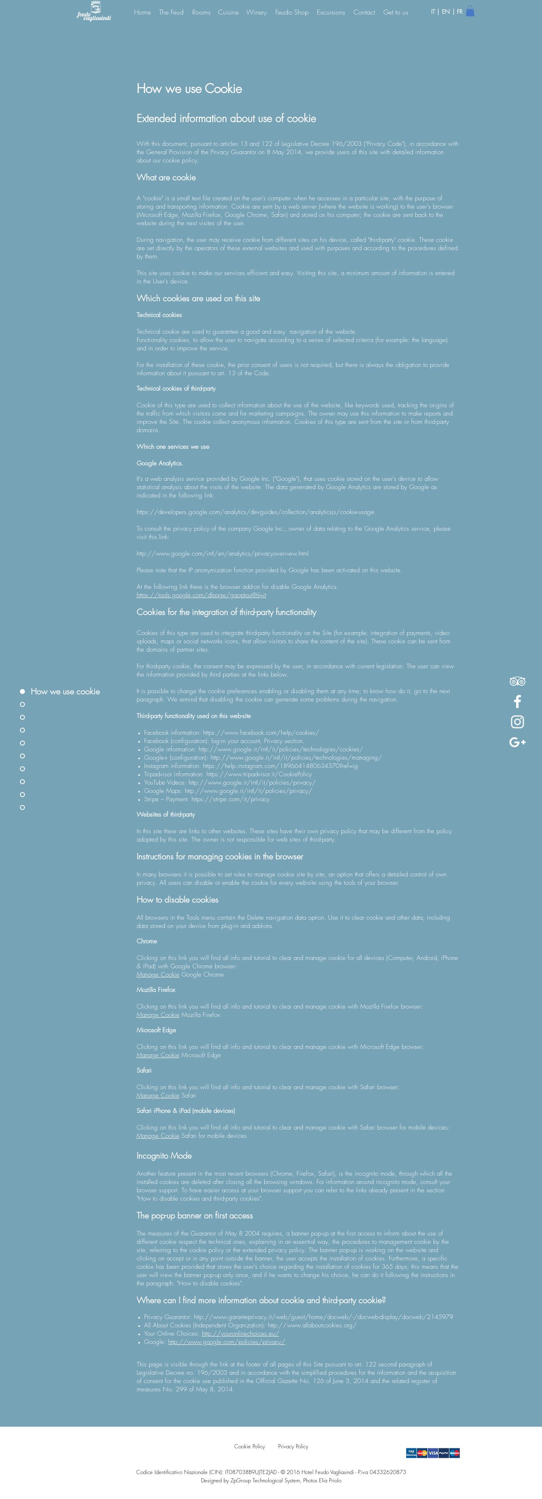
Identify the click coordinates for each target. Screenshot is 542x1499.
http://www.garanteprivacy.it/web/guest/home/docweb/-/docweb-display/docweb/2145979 (323, 1317)
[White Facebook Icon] (517, 701)
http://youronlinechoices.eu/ (240, 1333)
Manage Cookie (158, 974)
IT (434, 11)
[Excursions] (331, 11)
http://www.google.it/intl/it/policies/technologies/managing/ (296, 757)
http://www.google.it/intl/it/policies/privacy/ (252, 782)
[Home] (142, 11)
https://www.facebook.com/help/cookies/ (261, 733)
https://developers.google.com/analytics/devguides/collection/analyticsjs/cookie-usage (255, 512)
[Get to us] (395, 11)
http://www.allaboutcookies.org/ (312, 1325)
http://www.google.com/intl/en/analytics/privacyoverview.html (223, 553)
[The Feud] (171, 11)
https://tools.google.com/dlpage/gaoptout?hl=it (201, 595)
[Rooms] (201, 11)
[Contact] (364, 11)
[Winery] (256, 11)
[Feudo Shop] (292, 11)
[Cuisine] (228, 11)
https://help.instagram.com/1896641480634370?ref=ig (280, 766)
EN (447, 11)
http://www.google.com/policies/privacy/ (226, 1342)
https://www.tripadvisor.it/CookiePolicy (259, 774)
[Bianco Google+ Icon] (517, 742)
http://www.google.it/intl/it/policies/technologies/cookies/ (281, 749)
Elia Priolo (330, 1480)
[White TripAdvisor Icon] (517, 681)
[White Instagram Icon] (517, 722)
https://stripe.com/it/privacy (230, 799)
